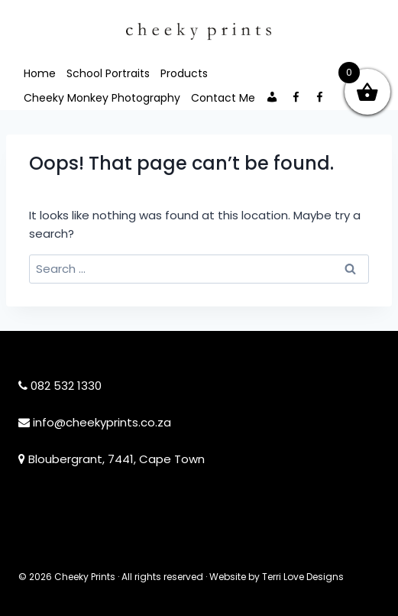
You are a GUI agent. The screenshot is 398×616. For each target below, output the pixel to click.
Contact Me (223, 97)
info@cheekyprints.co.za (102, 422)
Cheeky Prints (84, 576)
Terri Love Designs (303, 576)
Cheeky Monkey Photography (102, 97)
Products (184, 73)
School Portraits (108, 73)
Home (40, 73)
